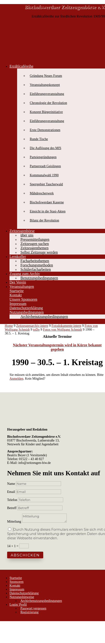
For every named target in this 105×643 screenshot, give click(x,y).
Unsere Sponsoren (23, 299)
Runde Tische (39, 139)
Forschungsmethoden (36, 265)
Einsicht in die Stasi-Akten (47, 211)
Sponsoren (17, 582)
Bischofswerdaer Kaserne (47, 202)
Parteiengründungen (43, 157)
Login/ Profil (18, 604)
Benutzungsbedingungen (39, 278)
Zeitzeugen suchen (34, 244)
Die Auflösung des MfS (45, 148)
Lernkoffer (18, 257)
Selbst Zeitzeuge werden (39, 252)
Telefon (12, 500)
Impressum (18, 304)
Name (11, 484)
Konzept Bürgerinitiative (46, 112)
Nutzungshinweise (22, 597)
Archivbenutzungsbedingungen (44, 316)
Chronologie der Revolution (48, 103)
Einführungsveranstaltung (47, 94)
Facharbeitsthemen (34, 261)
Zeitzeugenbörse (22, 231)
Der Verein (18, 282)
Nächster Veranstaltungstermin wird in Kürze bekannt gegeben (57, 347)
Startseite (17, 291)
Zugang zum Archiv (25, 274)
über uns (26, 235)
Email (11, 492)
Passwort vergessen (33, 608)
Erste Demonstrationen (45, 130)
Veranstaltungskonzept (45, 85)
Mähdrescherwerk (42, 193)
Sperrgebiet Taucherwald (46, 184)
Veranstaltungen (22, 287)
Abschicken (25, 555)
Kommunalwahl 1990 (44, 175)
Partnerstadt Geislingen (45, 166)
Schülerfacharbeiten (35, 269)
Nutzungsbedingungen (27, 312)
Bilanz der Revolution (44, 220)
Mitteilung (14, 521)
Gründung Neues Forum (46, 76)
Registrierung (29, 612)
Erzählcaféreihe (21, 66)
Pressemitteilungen (34, 239)
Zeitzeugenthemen (34, 248)
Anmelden (16, 378)
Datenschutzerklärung (26, 308)
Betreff (11, 508)
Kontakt (16, 295)
